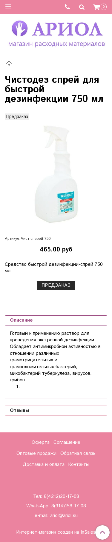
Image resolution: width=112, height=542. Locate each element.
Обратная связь (78, 453)
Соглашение (66, 442)
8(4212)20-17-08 (61, 496)
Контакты (78, 464)
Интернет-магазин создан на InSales (56, 532)
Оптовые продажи (36, 453)
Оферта (41, 442)
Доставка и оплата (44, 464)
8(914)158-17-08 (68, 506)
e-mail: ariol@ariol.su (56, 515)
